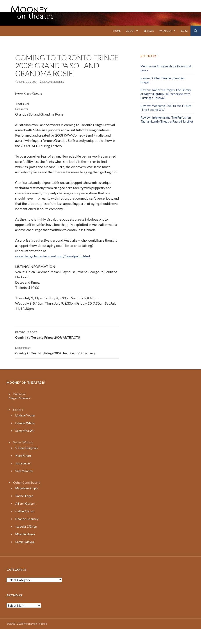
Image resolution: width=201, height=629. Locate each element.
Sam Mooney (24, 471)
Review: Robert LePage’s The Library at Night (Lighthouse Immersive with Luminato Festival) (166, 94)
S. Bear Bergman (26, 448)
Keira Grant (23, 455)
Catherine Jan (24, 511)
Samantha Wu (24, 430)
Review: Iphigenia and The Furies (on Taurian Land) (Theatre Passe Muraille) (167, 119)
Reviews (149, 30)
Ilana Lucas (22, 463)
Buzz (184, 30)
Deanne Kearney (26, 519)
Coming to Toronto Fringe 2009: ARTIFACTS (67, 334)
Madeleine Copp (26, 488)
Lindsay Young (25, 415)
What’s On (165, 30)
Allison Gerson (25, 503)
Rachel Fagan (24, 496)
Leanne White (25, 423)
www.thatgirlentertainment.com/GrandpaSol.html (52, 256)
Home (117, 30)
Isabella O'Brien (26, 526)
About (130, 30)
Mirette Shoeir (25, 534)
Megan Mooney (53, 81)
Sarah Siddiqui (24, 542)
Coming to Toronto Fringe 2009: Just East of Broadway (67, 350)
